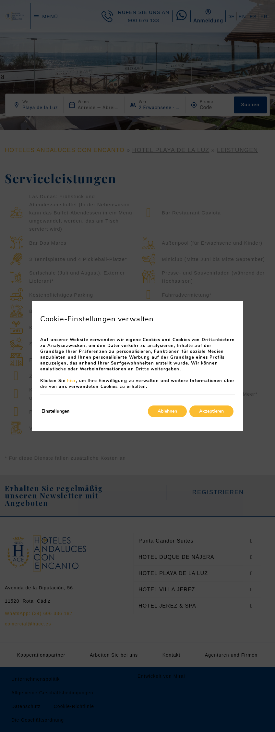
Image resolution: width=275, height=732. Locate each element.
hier (71, 381)
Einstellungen (55, 411)
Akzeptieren (211, 411)
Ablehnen (167, 411)
